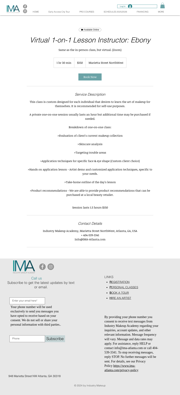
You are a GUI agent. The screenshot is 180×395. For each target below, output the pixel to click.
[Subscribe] (55, 338)
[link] (90, 76)
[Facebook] (42, 266)
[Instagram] (50, 266)
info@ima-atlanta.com (128, 348)
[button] (162, 5)
